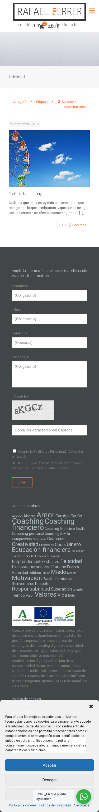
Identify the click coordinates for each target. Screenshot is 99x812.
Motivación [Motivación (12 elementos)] (27, 578)
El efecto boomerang (25, 193)
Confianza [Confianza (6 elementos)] (56, 538)
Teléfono (19, 333)
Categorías (23, 102)
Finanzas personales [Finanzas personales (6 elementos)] (31, 566)
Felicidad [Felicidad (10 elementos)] (71, 561)
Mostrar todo (74, 107)
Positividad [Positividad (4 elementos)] (63, 579)
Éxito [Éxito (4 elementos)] (71, 595)
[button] (91, 706)
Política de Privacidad (55, 805)
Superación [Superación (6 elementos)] (61, 589)
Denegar (50, 780)
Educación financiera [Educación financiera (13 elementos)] (41, 549)
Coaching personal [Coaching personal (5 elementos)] (28, 533)
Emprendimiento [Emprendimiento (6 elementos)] (27, 561)
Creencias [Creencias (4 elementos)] (46, 545)
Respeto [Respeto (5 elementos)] (42, 583)
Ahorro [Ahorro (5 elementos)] (29, 516)
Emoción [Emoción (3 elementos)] (54, 556)
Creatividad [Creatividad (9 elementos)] (25, 544)
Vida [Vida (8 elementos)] (62, 595)
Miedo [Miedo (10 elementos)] (58, 572)
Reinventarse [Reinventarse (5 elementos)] (23, 583)
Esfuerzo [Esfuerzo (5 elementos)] (51, 561)
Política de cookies (23, 805)
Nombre (20, 286)
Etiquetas (45, 102)
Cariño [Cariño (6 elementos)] (76, 515)
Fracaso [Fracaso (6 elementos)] (58, 566)
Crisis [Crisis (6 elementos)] (60, 544)
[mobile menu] (91, 10)
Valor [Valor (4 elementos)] (30, 595)
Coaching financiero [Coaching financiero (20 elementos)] (43, 524)
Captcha (20, 396)
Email (17, 310)
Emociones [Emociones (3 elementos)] (42, 556)
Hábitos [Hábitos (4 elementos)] (35, 573)
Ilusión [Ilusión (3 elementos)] (46, 573)
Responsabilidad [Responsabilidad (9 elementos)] (31, 589)
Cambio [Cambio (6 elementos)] (62, 515)
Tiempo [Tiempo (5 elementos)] (18, 595)
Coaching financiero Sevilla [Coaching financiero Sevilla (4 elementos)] (65, 529)
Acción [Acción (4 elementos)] (17, 516)
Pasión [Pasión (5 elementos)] (49, 578)
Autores (67, 102)
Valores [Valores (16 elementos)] (45, 594)
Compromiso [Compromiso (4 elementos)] (22, 539)
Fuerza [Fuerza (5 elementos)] (73, 567)
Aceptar (49, 765)
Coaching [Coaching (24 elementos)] (28, 521)
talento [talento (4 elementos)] (78, 589)
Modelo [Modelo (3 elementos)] (71, 573)
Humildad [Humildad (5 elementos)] (20, 572)
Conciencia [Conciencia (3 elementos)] (39, 539)
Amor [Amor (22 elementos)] (45, 514)
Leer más (79, 225)
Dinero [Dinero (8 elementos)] (74, 544)
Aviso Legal (81, 805)
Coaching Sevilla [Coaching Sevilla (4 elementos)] (57, 534)
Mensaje (20, 357)
